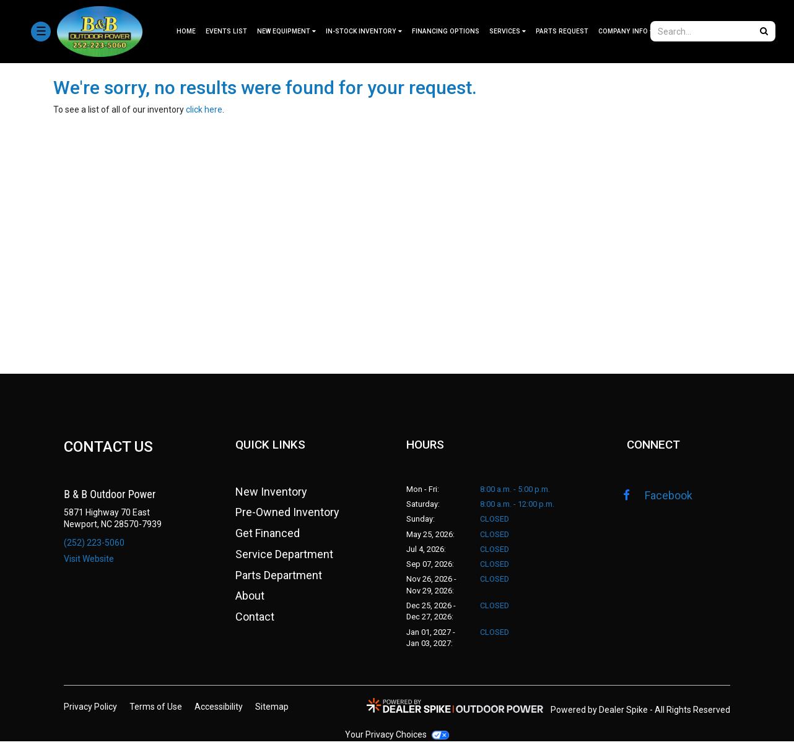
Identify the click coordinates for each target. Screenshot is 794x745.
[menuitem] (286, 31)
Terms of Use (155, 710)
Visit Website (89, 559)
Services (507, 31)
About (249, 599)
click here (204, 109)
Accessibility (218, 710)
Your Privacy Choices (397, 738)
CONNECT (653, 447)
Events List (226, 31)
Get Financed (267, 536)
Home (186, 31)
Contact (254, 619)
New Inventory (271, 494)
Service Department (284, 557)
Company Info (625, 31)
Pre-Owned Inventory (287, 515)
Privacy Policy (90, 710)
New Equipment (286, 31)
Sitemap (272, 710)
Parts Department (278, 578)
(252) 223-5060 (94, 543)
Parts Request (562, 31)
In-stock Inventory (364, 31)
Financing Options (445, 31)
